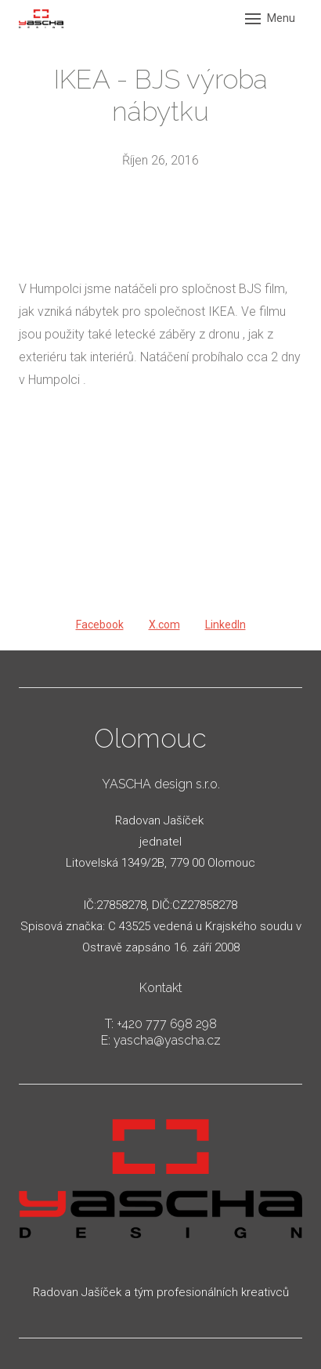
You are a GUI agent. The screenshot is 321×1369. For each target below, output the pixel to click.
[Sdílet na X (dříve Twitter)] (164, 625)
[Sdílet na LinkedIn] (225, 625)
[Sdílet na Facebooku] (100, 625)
